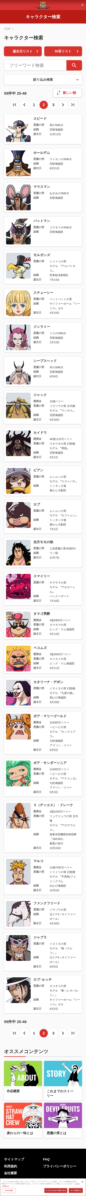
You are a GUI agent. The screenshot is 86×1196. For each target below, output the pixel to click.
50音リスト (67, 51)
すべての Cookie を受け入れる (56, 1191)
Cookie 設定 (9, 1191)
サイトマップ (14, 1159)
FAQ (46, 1159)
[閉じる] (82, 1182)
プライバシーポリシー (59, 1166)
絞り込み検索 (56, 79)
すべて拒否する (76, 1191)
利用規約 (10, 1166)
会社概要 (10, 1173)
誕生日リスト (26, 51)
